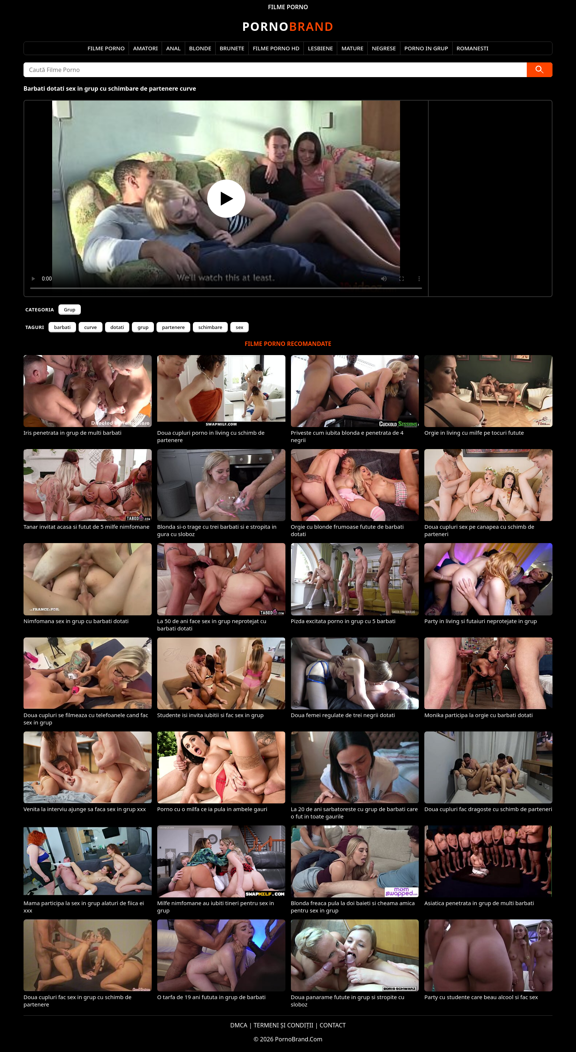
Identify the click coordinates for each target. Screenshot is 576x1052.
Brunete (232, 48)
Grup (69, 309)
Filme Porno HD (276, 48)
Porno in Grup (426, 48)
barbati (62, 327)
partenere (173, 327)
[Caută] (539, 69)
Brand (288, 26)
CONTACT (333, 1025)
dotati (117, 327)
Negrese (384, 48)
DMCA (239, 1025)
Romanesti (473, 48)
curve (90, 327)
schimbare (210, 327)
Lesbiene (320, 48)
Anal (173, 48)
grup (142, 327)
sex (240, 327)
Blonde (200, 48)
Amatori (145, 48)
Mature (352, 48)
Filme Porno (106, 48)
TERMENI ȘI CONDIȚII (283, 1025)
